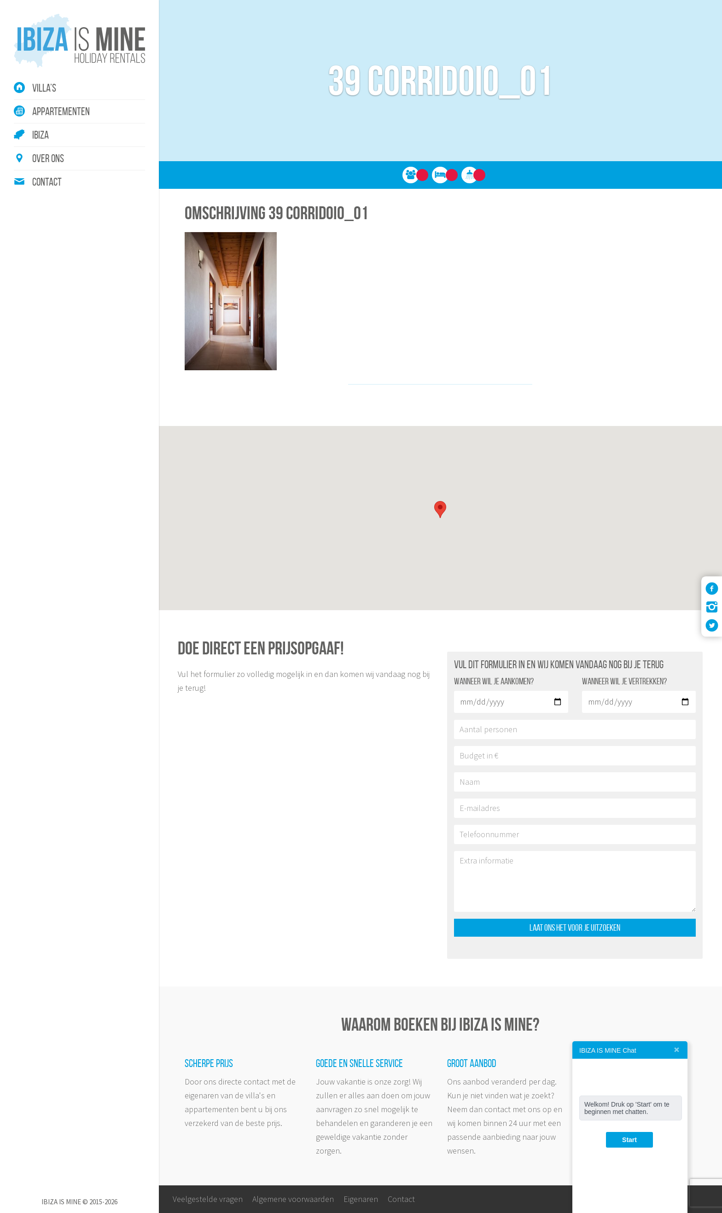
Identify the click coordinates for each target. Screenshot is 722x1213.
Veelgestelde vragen (208, 1199)
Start (629, 1139)
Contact (47, 182)
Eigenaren (361, 1199)
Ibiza (40, 135)
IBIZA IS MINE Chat (607, 1050)
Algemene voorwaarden (293, 1199)
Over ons (48, 158)
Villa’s (44, 88)
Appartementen (61, 111)
